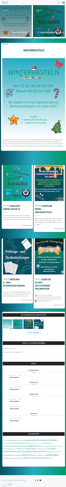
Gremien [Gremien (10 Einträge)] (51, 446)
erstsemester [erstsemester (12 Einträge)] (47, 443)
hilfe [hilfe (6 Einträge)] (55, 446)
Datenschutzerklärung (20, 480)
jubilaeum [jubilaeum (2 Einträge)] (5, 448)
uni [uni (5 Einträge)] (37, 455)
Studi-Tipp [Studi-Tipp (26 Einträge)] (21, 451)
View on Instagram (33, 332)
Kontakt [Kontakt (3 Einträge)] (15, 448)
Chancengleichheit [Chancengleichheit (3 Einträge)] (7, 443)
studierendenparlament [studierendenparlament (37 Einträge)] (36, 451)
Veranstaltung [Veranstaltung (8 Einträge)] (7, 458)
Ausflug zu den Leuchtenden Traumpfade (43, 284)
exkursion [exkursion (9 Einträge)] (23, 446)
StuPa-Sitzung (14, 377)
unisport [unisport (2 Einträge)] (44, 455)
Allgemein (6, 10)
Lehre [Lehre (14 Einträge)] (19, 449)
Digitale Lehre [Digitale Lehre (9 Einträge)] (22, 443)
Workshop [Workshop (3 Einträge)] (49, 458)
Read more (60, 146)
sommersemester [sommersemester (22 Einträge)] (9, 451)
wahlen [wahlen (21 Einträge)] (26, 458)
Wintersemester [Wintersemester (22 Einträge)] (40, 458)
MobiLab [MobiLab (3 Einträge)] (23, 448)
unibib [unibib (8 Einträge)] (40, 455)
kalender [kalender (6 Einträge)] (10, 448)
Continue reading (26, 225)
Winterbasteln (19, 32)
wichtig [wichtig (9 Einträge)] (31, 458)
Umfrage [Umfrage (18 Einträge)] (32, 455)
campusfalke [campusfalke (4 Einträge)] (20, 440)
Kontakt (4, 480)
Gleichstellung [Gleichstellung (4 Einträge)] (44, 446)
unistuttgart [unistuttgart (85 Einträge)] (52, 454)
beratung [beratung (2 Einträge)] (5, 440)
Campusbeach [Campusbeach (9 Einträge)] (11, 440)
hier (13, 348)
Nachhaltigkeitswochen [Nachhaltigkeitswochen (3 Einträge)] (42, 448)
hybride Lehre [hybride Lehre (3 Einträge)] (60, 446)
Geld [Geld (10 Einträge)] (39, 446)
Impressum (10, 480)
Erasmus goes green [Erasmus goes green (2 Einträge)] (38, 443)
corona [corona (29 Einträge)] (15, 443)
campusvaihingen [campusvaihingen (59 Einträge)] (48, 440)
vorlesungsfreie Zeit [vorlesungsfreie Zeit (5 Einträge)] (17, 458)
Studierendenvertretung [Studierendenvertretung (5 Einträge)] (54, 451)
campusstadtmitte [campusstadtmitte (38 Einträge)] (32, 440)
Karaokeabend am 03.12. (52, 32)
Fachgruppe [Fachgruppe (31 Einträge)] (32, 446)
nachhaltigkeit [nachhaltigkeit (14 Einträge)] (31, 449)
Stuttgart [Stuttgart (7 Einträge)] (18, 455)
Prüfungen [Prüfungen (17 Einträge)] (52, 449)
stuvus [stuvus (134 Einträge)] (24, 454)
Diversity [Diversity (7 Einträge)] (30, 443)
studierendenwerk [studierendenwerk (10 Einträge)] (9, 455)
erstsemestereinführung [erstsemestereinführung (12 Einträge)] (11, 446)
